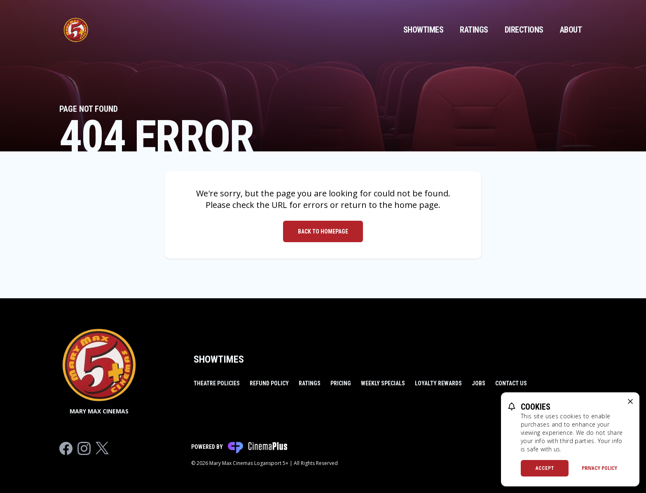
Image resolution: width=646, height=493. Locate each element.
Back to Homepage (323, 231)
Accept (545, 468)
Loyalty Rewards (438, 383)
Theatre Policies (217, 383)
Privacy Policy (599, 468)
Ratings (474, 30)
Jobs (478, 383)
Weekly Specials (383, 383)
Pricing (340, 383)
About (571, 30)
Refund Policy (269, 383)
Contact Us (511, 383)
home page (416, 204)
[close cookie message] (630, 401)
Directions (524, 30)
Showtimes (423, 30)
